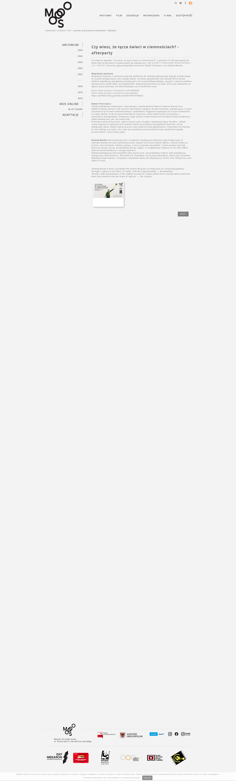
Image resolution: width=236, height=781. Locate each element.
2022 (80, 74)
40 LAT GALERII (75, 109)
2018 (80, 98)
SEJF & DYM (153, 63)
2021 (69, 30)
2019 (80, 92)
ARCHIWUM (61, 30)
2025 (80, 56)
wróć (183, 214)
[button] (175, 3)
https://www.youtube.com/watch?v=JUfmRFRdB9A (116, 90)
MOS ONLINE (69, 104)
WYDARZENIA (51, 30)
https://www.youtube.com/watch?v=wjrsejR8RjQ (115, 93)
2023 (80, 68)
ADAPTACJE (70, 115)
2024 (80, 62)
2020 (80, 86)
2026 (80, 50)
